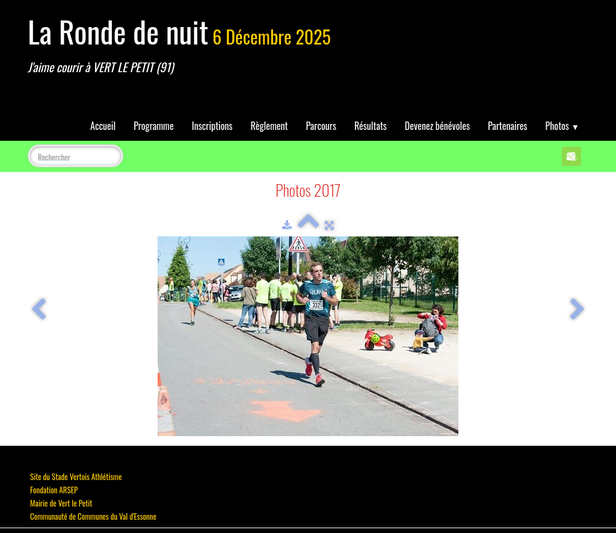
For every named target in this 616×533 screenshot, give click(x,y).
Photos (562, 126)
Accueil (103, 126)
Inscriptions (212, 126)
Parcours (321, 126)
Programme (154, 126)
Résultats (370, 126)
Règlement (269, 126)
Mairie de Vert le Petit (61, 503)
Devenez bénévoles (437, 126)
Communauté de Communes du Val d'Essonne (93, 516)
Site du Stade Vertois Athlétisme (76, 476)
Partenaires (508, 126)
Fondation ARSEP (54, 490)
